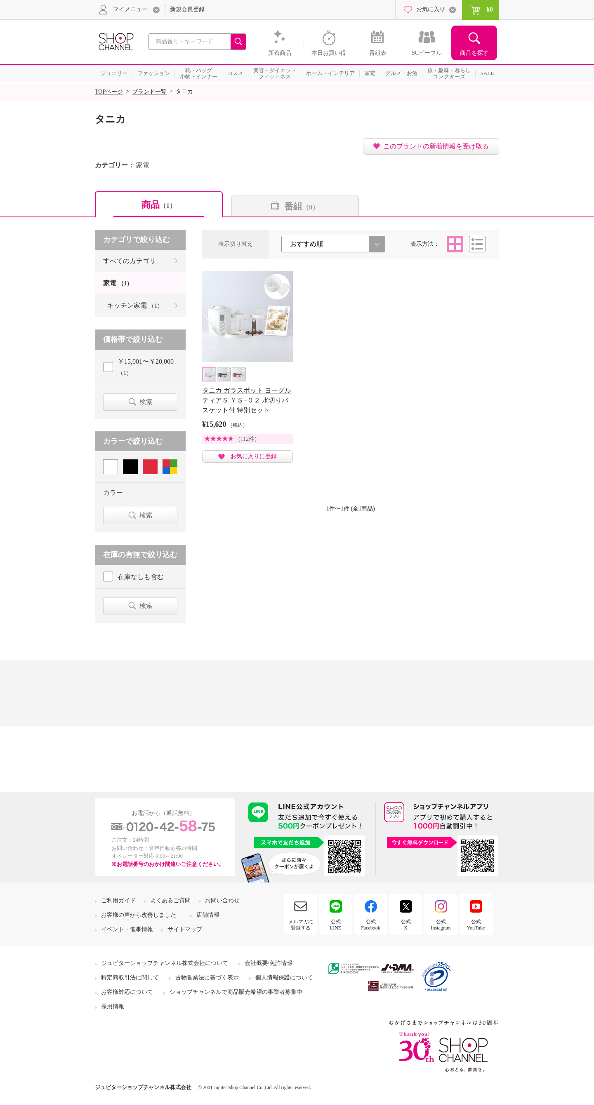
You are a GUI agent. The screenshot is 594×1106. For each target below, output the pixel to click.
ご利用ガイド (118, 900)
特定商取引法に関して (130, 977)
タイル (455, 244)
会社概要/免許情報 (268, 963)
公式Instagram (441, 924)
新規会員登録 (187, 9)
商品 (158, 205)
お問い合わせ (222, 900)
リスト (477, 244)
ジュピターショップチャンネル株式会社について (164, 963)
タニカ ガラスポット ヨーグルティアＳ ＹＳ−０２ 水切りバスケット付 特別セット (246, 400)
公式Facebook (370, 924)
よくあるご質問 (170, 900)
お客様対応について (127, 992)
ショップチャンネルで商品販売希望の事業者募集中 (236, 992)
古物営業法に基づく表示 (207, 977)
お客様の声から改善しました (138, 915)
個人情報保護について (284, 977)
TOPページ (109, 92)
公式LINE (335, 924)
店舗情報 (207, 915)
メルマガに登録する (300, 924)
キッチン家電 (135, 305)
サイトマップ (184, 929)
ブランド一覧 (149, 92)
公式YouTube (476, 924)
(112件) (247, 439)
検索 (146, 401)
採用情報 (112, 1006)
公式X (406, 924)
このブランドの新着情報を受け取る (436, 146)
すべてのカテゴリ (129, 260)
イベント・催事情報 (127, 929)
